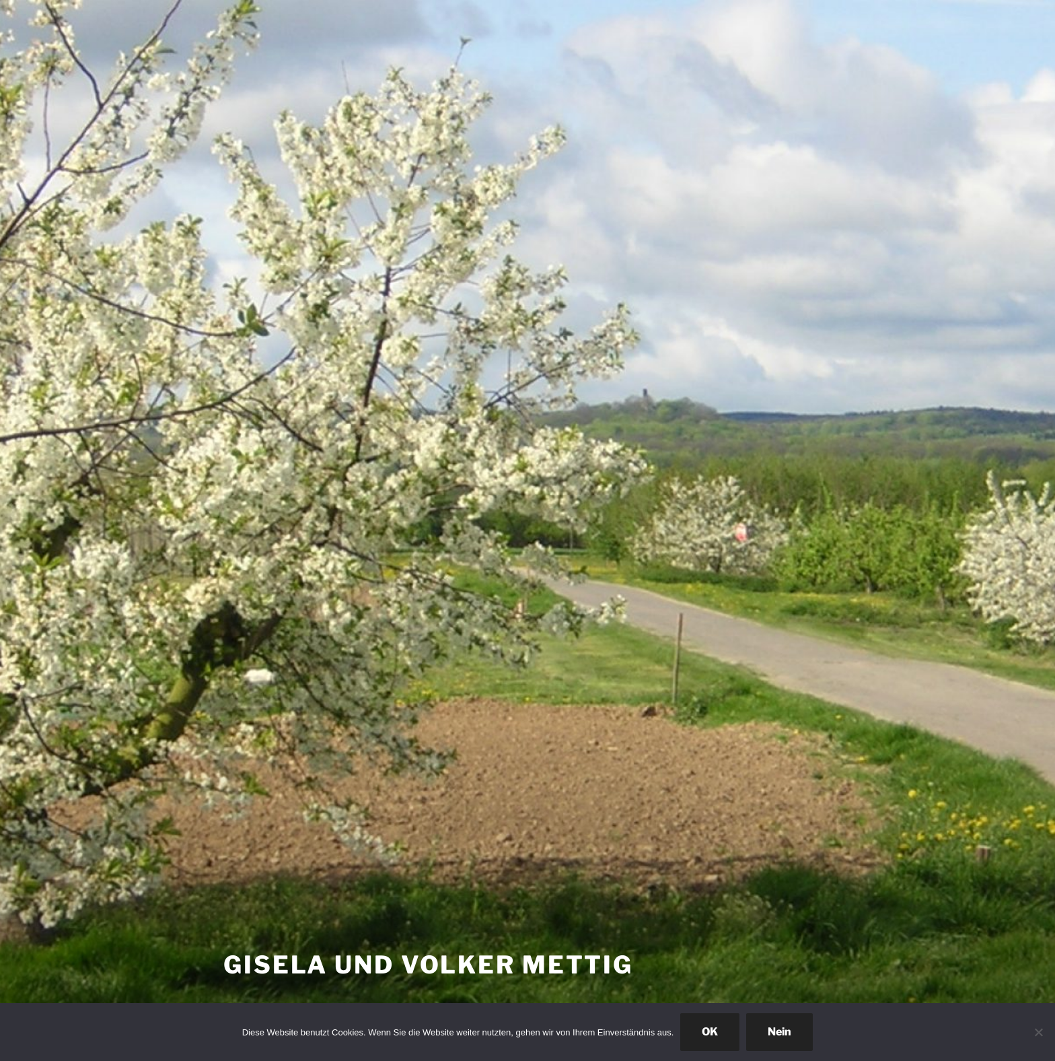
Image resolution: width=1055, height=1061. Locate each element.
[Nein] (1038, 1032)
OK (710, 1031)
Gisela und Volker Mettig (428, 965)
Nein (779, 1031)
